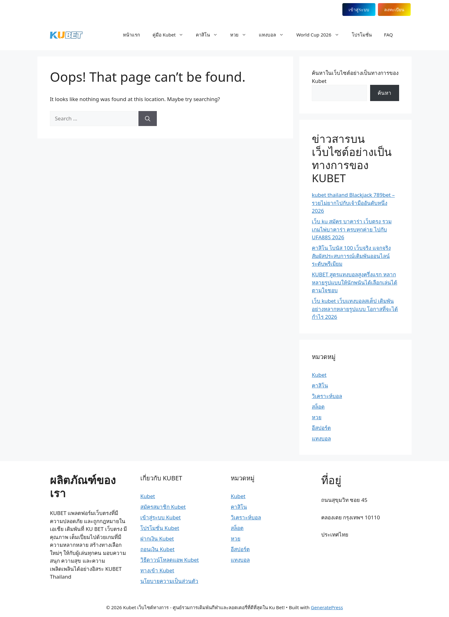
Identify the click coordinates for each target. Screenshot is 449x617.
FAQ (388, 35)
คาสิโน (210, 34)
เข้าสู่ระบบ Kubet (160, 517)
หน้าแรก (131, 35)
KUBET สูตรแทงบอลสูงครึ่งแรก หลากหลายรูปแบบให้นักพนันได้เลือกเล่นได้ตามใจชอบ (354, 282)
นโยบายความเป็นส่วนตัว (169, 581)
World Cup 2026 (320, 34)
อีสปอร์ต (321, 427)
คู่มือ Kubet (171, 34)
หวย (241, 34)
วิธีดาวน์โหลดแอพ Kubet (169, 559)
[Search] (147, 118)
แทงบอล (274, 34)
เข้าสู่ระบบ (353, 9)
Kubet (319, 374)
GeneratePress (327, 607)
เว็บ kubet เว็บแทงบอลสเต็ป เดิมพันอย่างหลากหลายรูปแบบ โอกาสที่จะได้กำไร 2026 (355, 308)
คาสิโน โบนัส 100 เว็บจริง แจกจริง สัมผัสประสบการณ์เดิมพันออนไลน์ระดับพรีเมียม (351, 255)
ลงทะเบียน (389, 9)
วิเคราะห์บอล (327, 396)
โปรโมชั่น (362, 35)
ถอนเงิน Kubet (157, 549)
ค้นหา (384, 92)
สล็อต (318, 406)
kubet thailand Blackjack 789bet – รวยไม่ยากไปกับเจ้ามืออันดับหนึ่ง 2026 (353, 202)
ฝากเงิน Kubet (157, 538)
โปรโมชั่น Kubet (159, 528)
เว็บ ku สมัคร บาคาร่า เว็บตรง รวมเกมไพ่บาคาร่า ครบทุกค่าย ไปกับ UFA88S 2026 (352, 229)
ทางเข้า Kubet (157, 570)
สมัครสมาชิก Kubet (163, 506)
